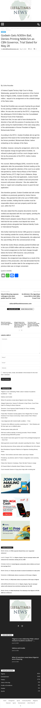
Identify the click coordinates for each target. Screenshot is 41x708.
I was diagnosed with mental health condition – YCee (15, 421)
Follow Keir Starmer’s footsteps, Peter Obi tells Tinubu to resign (18, 463)
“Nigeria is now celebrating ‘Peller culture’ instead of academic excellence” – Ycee (18, 392)
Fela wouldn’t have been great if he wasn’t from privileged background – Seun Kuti (20, 439)
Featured (8, 703)
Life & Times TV (31, 703)
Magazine (35, 700)
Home (2, 28)
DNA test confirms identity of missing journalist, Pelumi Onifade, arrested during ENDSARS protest (18, 433)
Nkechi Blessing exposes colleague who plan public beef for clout (10, 296)
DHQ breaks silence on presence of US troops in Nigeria (22, 575)
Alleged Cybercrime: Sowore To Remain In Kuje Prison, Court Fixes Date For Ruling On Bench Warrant (20, 325)
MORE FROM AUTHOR (27, 309)
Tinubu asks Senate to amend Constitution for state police (25, 570)
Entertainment (5, 676)
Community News (26, 700)
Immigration (11, 700)
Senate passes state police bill (9, 429)
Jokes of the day (5, 682)
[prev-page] (19, 330)
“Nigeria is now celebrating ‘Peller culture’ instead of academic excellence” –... (25, 640)
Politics (3, 679)
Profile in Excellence (6, 685)
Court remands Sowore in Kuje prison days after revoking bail (18, 469)
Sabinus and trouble (6, 397)
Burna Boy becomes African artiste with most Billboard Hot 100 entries (20, 446)
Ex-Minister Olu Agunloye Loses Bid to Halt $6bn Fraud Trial (31, 296)
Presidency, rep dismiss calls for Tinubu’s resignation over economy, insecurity (20, 459)
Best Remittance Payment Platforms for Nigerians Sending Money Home (19, 450)
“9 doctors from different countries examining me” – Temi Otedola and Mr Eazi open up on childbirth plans (20, 425)
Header (3, 688)
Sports (14, 703)
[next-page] (22, 330)
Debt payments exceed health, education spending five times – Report (20, 443)
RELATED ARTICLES (13, 309)
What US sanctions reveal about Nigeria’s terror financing (6, 323)
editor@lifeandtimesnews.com (10, 49)
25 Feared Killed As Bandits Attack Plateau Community (16, 466)
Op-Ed (3, 691)
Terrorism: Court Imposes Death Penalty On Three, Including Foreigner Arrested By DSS (33, 325)
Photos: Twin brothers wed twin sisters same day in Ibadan (17, 454)
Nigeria (7, 28)
